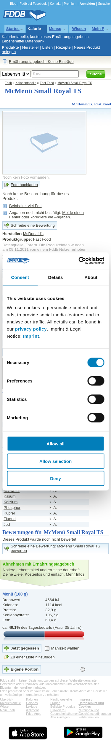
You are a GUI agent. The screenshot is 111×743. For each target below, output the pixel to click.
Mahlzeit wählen (65, 648)
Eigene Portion (24, 669)
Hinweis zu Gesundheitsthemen (64, 711)
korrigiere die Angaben (50, 217)
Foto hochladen (24, 184)
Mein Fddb (7, 710)
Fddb (8, 83)
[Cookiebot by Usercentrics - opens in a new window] (79, 261)
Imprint (31, 336)
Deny (55, 478)
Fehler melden (88, 717)
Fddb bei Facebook (33, 3)
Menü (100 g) (15, 594)
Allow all (55, 443)
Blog (13, 3)
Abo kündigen (60, 717)
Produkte (10, 47)
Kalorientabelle (42, 28)
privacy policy (31, 328)
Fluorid (10, 519)
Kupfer (9, 513)
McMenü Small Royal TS (74, 83)
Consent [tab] (20, 277)
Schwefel (12, 490)
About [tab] (90, 277)
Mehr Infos (75, 574)
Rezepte (63, 47)
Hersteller (30, 47)
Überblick (6, 699)
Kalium (10, 496)
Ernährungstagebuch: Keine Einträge (41, 61)
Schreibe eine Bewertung (33, 225)
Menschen (58, 28)
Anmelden (87, 3)
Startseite (15, 28)
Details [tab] (55, 277)
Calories (32, 703)
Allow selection (55, 460)
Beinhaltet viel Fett (25, 206)
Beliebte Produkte (62, 706)
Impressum (86, 699)
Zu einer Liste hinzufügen (32, 657)
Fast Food (47, 83)
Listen (47, 47)
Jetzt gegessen (25, 648)
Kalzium (10, 502)
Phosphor (12, 507)
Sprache (104, 3)
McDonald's (82, 104)
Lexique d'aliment (32, 708)
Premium (70, 3)
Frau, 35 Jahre (67, 627)
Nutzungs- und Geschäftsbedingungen (94, 711)
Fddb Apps (33, 713)
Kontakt (55, 3)
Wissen (79, 28)
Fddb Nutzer (60, 249)
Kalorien (32, 699)
